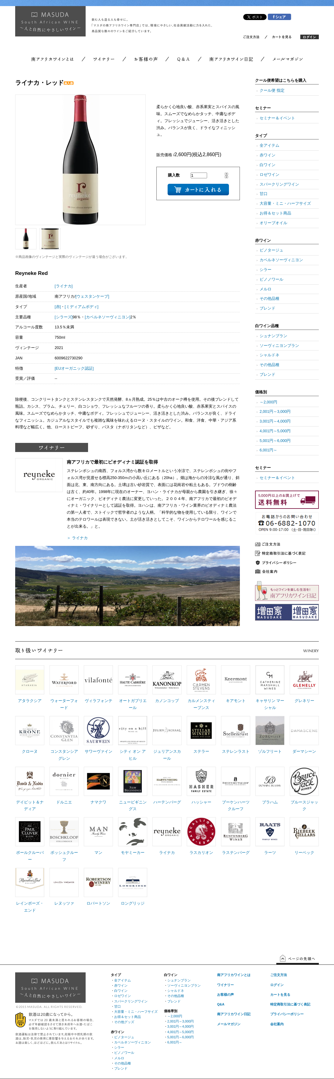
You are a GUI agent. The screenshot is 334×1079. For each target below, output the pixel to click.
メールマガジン (228, 1024)
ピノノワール (271, 279)
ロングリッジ (133, 903)
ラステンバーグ (236, 853)
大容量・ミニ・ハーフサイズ (285, 203)
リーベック (304, 853)
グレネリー (304, 701)
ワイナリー (225, 985)
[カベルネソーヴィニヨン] (107, 317)
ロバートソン (98, 903)
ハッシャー (201, 802)
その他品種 (269, 298)
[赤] (58, 307)
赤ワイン (267, 155)
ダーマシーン (304, 751)
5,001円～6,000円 (275, 441)
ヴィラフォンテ (98, 701)
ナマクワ (98, 802)
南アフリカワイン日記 (233, 1014)
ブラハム (270, 802)
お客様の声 (225, 994)
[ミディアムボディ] (81, 307)
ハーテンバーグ (167, 802)
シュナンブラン (273, 336)
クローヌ (30, 751)
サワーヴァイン (98, 751)
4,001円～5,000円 (275, 431)
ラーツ (270, 853)
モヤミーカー (133, 853)
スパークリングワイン (279, 184)
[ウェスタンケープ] (92, 296)
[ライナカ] (64, 286)
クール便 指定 (272, 90)
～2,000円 (268, 402)
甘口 (264, 194)
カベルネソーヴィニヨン (281, 260)
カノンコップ (167, 701)
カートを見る (280, 994)
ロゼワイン (269, 175)
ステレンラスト (236, 751)
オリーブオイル (273, 223)
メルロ (265, 289)
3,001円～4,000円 (275, 421)
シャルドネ (269, 355)
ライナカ (167, 853)
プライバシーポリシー (287, 1014)
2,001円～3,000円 (275, 411)
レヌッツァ (64, 903)
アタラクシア (30, 701)
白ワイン (267, 165)
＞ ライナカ (77, 538)
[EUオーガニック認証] (74, 368)
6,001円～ (268, 450)
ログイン (277, 985)
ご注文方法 (278, 975)
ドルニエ (64, 802)
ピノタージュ (271, 250)
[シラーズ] (64, 317)
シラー (265, 270)
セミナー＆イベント (277, 118)
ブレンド (267, 308)
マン (98, 853)
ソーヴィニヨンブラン (279, 346)
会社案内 (277, 1024)
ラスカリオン (201, 853)
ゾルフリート (270, 751)
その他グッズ (124, 1022)
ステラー (201, 751)
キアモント (236, 701)
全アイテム (269, 145)
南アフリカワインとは (233, 975)
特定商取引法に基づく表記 (290, 1004)
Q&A (220, 1004)
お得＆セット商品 (275, 213)
